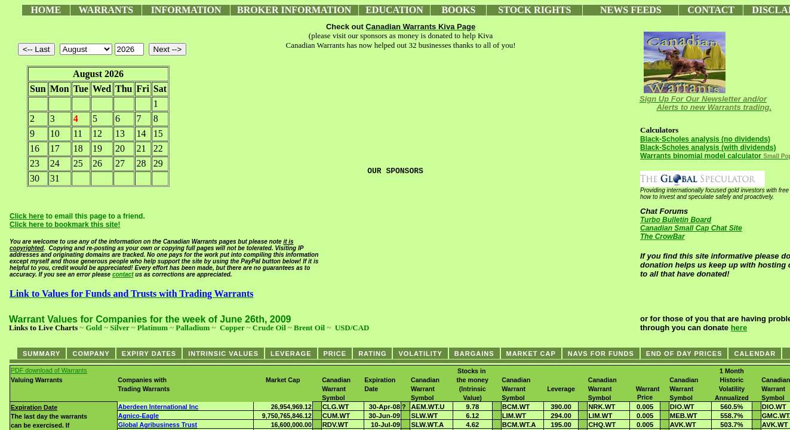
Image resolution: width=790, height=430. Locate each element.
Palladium (193, 327)
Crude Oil (269, 327)
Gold (93, 327)
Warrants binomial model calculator (700, 156)
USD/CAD (352, 327)
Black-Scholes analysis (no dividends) (705, 139)
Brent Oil (309, 327)
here (739, 327)
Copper (232, 327)
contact (123, 274)
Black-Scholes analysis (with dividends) (708, 147)
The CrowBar (662, 236)
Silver (119, 327)
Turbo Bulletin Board (675, 220)
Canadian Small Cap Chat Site (691, 228)
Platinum (152, 327)
